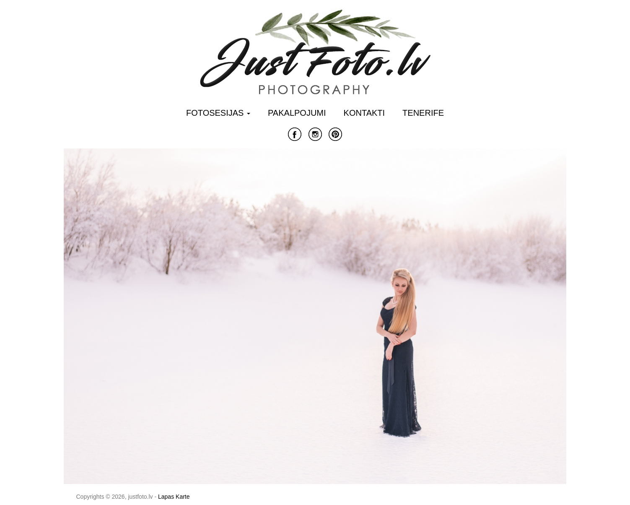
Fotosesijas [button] (218, 112)
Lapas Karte (174, 496)
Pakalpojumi (297, 112)
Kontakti (364, 112)
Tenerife (423, 112)
